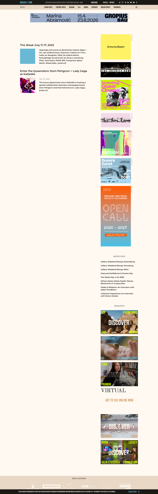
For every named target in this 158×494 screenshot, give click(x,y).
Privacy (105, 2)
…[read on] (61, 63)
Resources (117, 7)
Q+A (79, 7)
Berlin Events (105, 7)
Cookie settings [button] (132, 491)
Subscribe (94, 2)
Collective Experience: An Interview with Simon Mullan (117, 294)
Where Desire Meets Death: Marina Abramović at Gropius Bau (117, 282)
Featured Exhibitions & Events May (117, 273)
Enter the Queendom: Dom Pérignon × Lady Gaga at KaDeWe (53, 72)
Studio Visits (48, 7)
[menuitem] (48, 8)
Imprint (112, 2)
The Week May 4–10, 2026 (112, 277)
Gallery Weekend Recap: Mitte (115, 269)
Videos (86, 7)
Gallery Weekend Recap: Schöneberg (118, 262)
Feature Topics (61, 7)
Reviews (71, 7)
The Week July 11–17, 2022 (37, 45)
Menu (22, 7)
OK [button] (138, 491)
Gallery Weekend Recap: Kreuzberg (117, 266)
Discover (94, 7)
